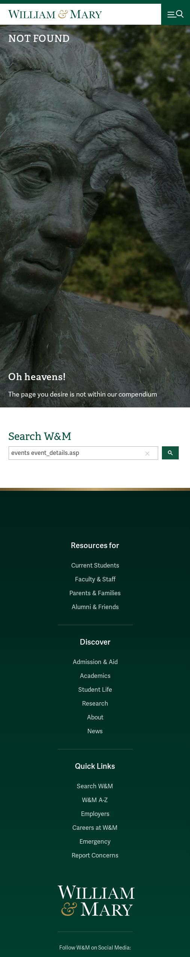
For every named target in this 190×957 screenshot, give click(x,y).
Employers (95, 814)
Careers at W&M (95, 828)
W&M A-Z (95, 800)
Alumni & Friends (95, 607)
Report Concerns (95, 855)
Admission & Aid (95, 662)
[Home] (55, 14)
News (95, 731)
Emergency (95, 842)
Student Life (95, 690)
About (95, 717)
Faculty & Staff (95, 579)
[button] (147, 453)
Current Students (95, 565)
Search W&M (95, 786)
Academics (95, 676)
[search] (73, 453)
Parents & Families (95, 593)
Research (95, 703)
